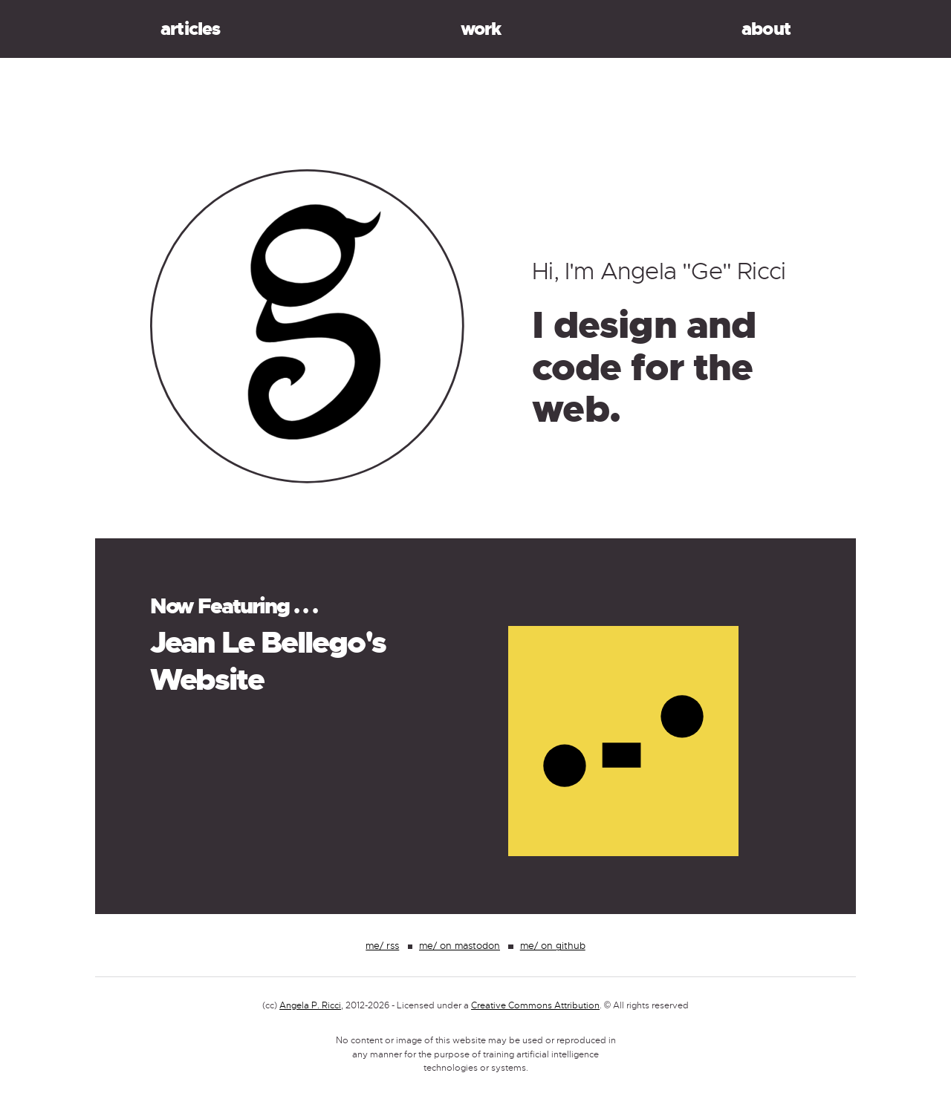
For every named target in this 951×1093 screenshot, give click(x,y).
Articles (190, 29)
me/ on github (552, 946)
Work (481, 29)
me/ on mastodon (459, 946)
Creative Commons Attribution (535, 1005)
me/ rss (382, 946)
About (766, 29)
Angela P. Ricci (310, 1005)
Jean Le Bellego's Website (268, 661)
